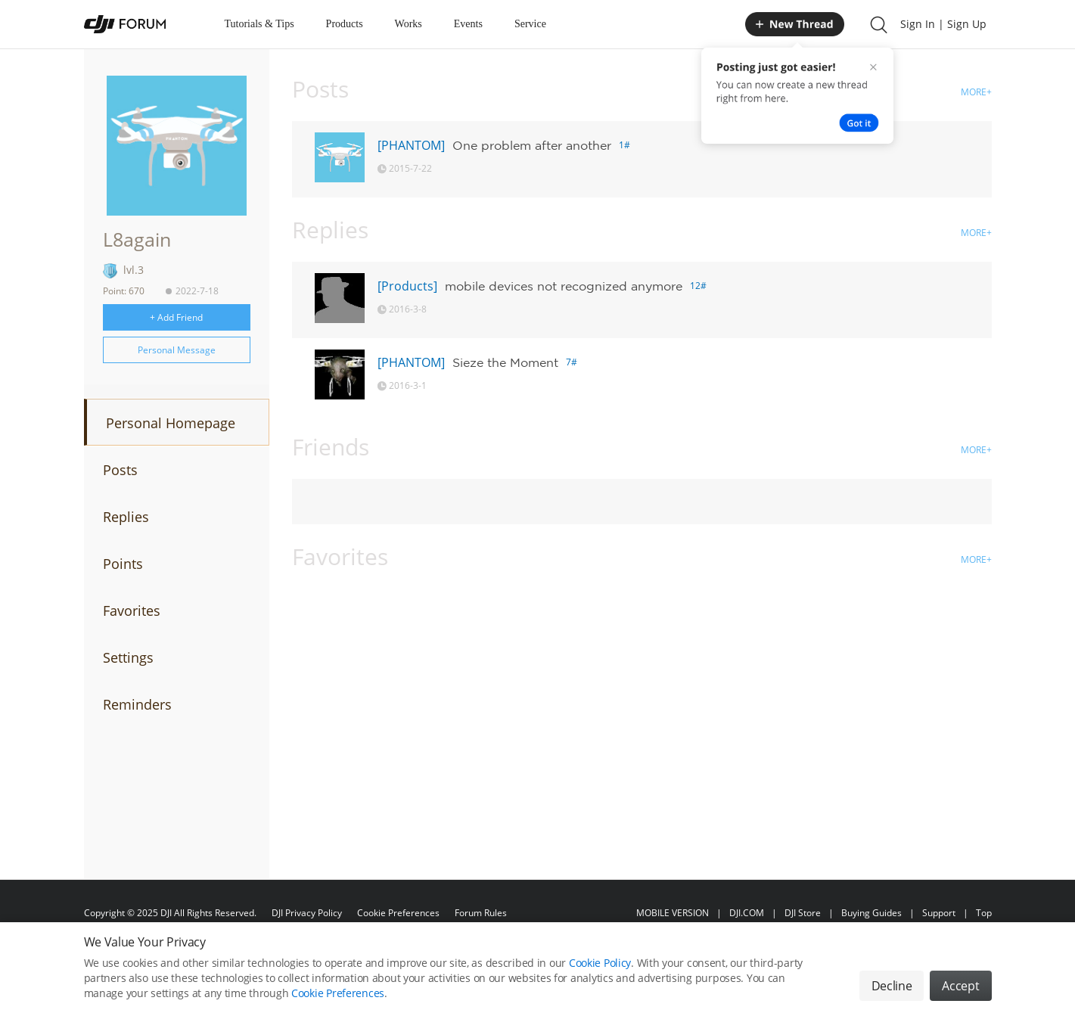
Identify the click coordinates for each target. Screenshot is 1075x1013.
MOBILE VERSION (672, 912)
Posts (120, 470)
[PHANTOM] (411, 145)
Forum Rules (481, 912)
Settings (128, 657)
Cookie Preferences (398, 912)
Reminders (137, 704)
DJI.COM (746, 912)
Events (468, 24)
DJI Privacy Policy (307, 912)
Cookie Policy (600, 963)
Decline (891, 986)
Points (123, 564)
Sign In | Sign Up (943, 24)
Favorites (131, 610)
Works (408, 24)
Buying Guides (871, 912)
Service (530, 24)
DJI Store (803, 912)
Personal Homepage (170, 423)
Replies (126, 517)
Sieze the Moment (505, 362)
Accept (960, 986)
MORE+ (976, 91)
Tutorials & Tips (259, 24)
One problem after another (531, 145)
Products (344, 24)
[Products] (407, 286)
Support (938, 912)
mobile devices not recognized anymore (563, 286)
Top (984, 912)
